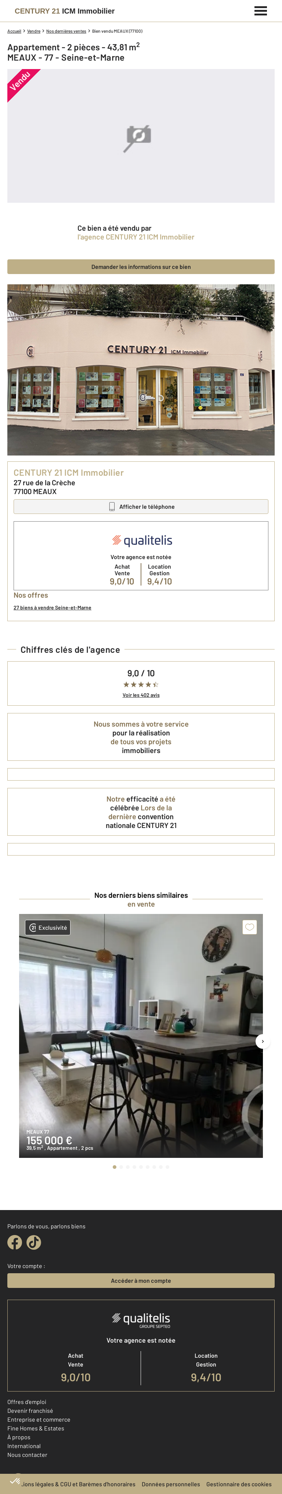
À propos (18, 1436)
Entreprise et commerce (38, 1419)
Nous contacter (27, 1454)
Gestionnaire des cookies (239, 1483)
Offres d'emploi (26, 1401)
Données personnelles (171, 1483)
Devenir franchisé (30, 1410)
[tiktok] (33, 1242)
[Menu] (260, 9)
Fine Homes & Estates (35, 1428)
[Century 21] (65, 11)
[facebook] (14, 1242)
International (24, 1445)
